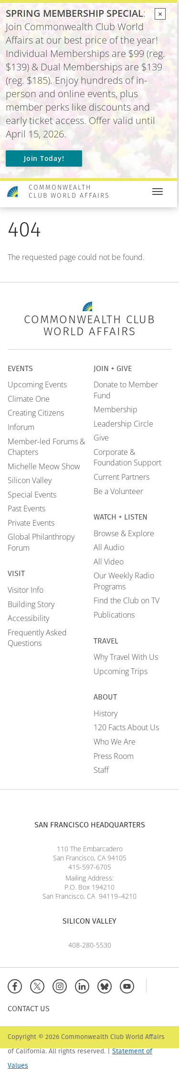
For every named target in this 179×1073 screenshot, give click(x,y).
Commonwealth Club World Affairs (69, 191)
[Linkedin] (84, 985)
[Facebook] (17, 985)
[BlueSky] (106, 985)
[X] (39, 985)
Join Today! (44, 158)
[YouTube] (129, 985)
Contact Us (29, 1008)
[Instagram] (62, 985)
